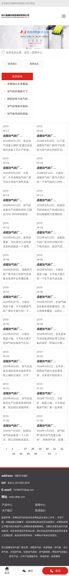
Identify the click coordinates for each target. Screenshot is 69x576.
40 (47, 448)
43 (13, 453)
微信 (27, 571)
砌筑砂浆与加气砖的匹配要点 (24, 98)
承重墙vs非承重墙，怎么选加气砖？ (27, 83)
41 (54, 448)
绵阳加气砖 (35, 547)
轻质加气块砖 (30, 552)
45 (28, 453)
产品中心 (7, 504)
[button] (64, 37)
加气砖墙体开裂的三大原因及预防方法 (29, 106)
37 (25, 448)
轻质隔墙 (47, 547)
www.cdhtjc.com (17, 497)
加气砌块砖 (44, 552)
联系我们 (12, 64)
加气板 (57, 547)
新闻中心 (40, 504)
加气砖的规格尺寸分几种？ (22, 91)
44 (21, 453)
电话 (55, 571)
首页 (26, 52)
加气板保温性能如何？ (20, 113)
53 (49, 453)
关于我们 (7, 510)
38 (32, 448)
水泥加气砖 (15, 552)
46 (35, 453)
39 (40, 448)
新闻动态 (34, 64)
